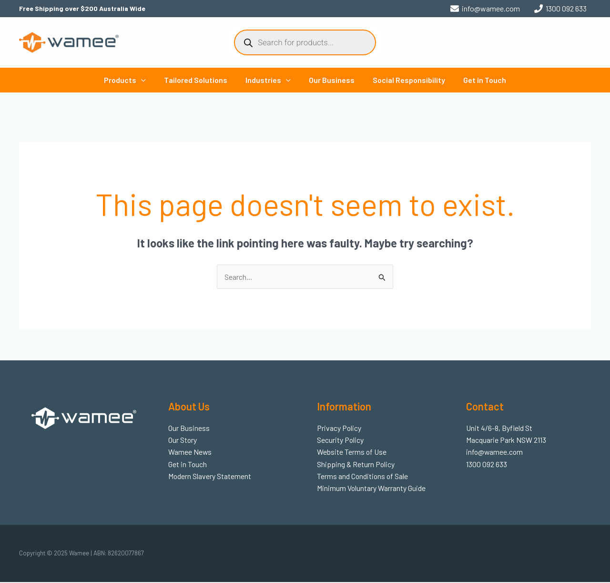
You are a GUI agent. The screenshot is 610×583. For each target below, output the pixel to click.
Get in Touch (477, 79)
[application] (148, 80)
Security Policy (340, 440)
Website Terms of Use (352, 452)
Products (132, 80)
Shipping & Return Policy (356, 464)
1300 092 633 (486, 464)
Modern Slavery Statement (210, 476)
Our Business (330, 79)
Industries (269, 80)
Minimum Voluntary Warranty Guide (371, 488)
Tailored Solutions (200, 79)
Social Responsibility (404, 79)
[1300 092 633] (560, 8)
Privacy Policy (339, 427)
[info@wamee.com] (485, 8)
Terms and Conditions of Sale (363, 476)
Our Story (182, 440)
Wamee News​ (190, 452)
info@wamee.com (495, 452)
